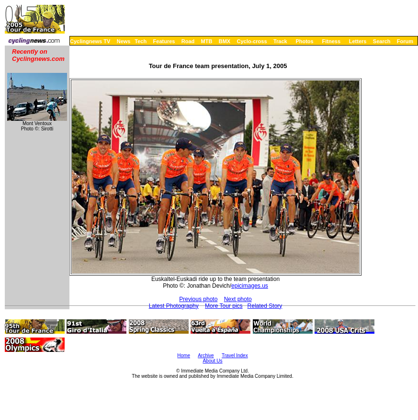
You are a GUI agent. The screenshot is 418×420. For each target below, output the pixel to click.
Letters (358, 41)
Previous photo (198, 299)
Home (183, 355)
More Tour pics (223, 306)
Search (382, 41)
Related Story (265, 306)
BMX (224, 41)
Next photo (238, 299)
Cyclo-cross (252, 41)
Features (164, 41)
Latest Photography (174, 306)
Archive (206, 355)
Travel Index (235, 355)
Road (188, 41)
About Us (212, 360)
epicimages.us (249, 285)
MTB (207, 41)
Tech (141, 41)
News (124, 41)
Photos (304, 41)
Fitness (331, 41)
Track (280, 41)
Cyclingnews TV (90, 41)
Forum (405, 41)
